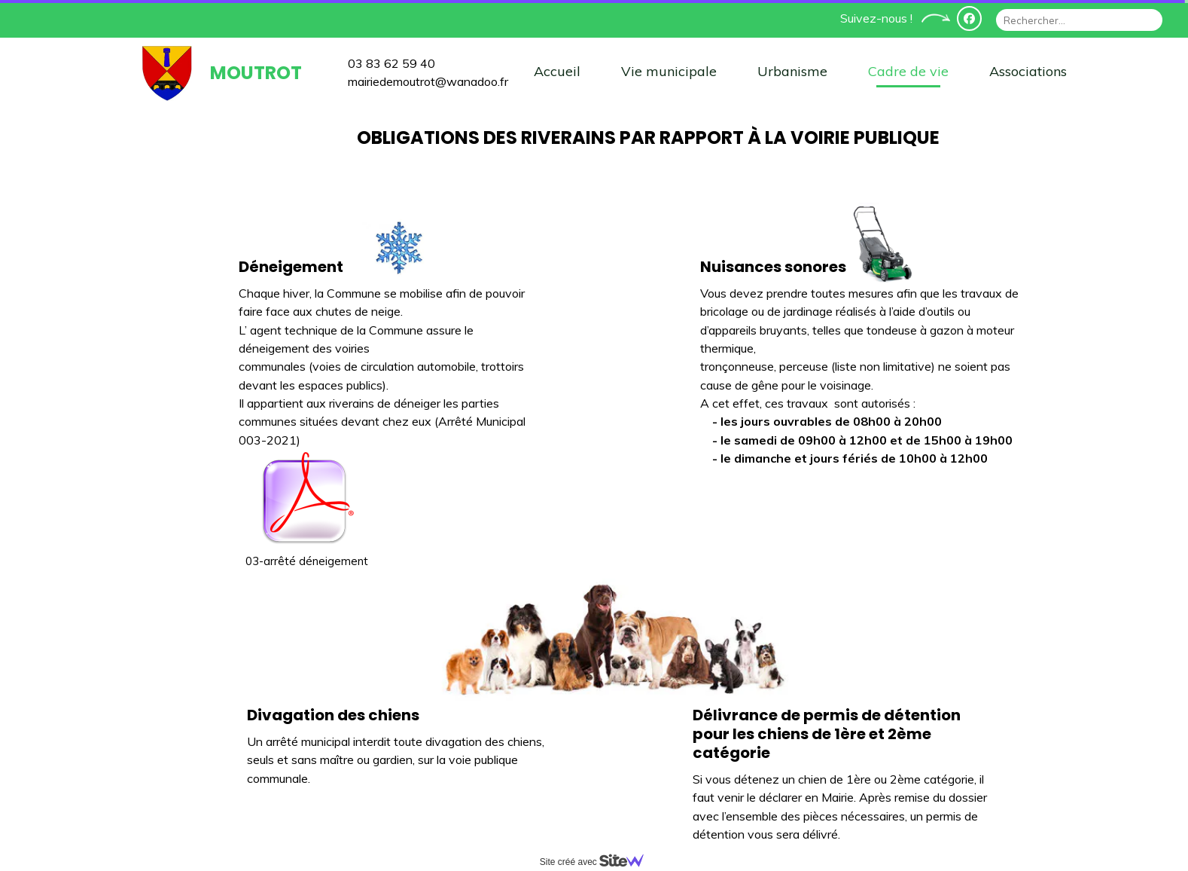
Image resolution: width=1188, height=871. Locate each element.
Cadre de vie (908, 71)
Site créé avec (598, 862)
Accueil (557, 71)
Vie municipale (669, 71)
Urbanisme (792, 71)
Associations (1028, 71)
